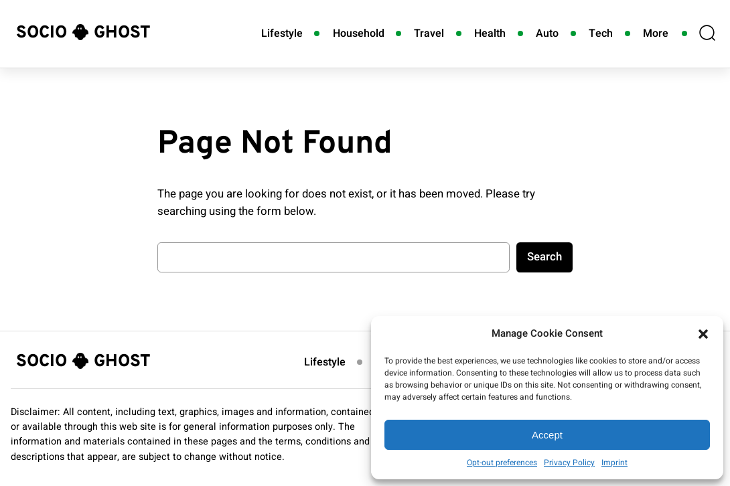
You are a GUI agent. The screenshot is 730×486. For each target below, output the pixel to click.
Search (544, 256)
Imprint (614, 463)
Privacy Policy (569, 463)
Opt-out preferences (502, 463)
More (655, 33)
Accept (547, 434)
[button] (703, 334)
